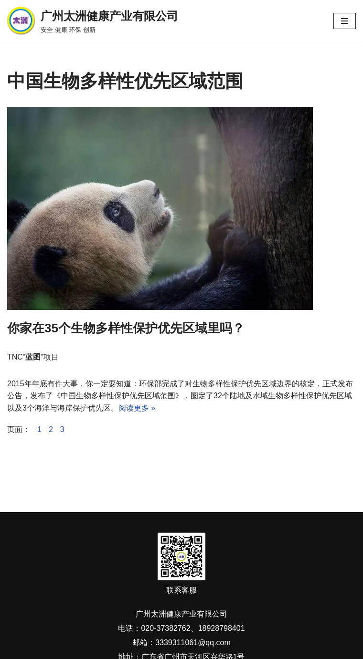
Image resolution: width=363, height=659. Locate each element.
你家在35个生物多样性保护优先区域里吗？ (126, 328)
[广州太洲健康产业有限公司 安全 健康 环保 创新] (92, 21)
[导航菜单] (344, 21)
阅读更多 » (136, 408)
